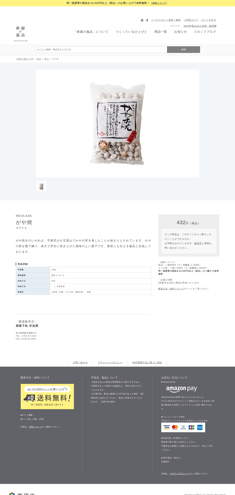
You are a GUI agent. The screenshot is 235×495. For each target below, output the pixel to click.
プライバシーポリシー (110, 347)
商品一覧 (163, 24)
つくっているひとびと (133, 24)
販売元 (198, 227)
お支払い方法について (180, 458)
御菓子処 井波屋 (24, 200)
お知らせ (183, 24)
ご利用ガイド (195, 12)
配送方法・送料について (171, 273)
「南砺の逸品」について (90, 24)
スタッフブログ (209, 24)
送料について (159, 3)
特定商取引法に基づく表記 (147, 347)
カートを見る (213, 12)
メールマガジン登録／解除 (171, 12)
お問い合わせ (80, 347)
